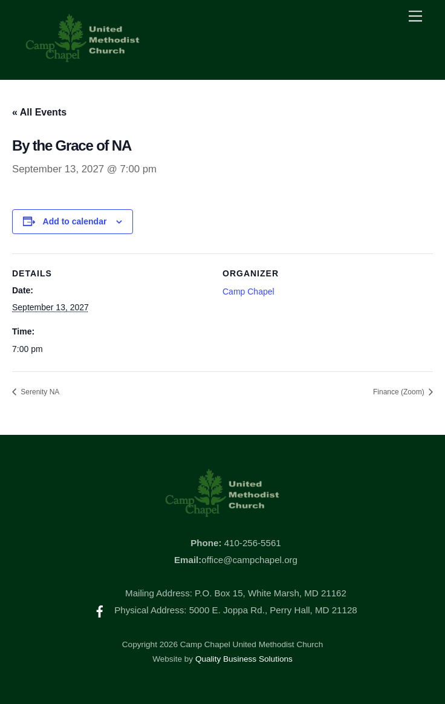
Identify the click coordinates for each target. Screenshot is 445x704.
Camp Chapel (248, 291)
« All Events (39, 112)
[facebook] (100, 610)
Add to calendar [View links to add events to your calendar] (75, 221)
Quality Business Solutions (244, 658)
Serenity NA (39, 392)
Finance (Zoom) (399, 392)
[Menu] (415, 16)
